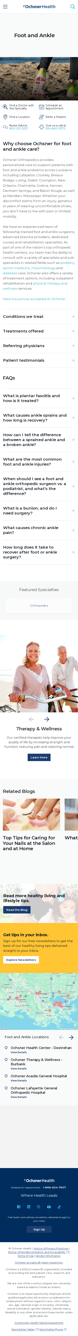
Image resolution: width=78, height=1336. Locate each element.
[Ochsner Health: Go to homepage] (39, 6)
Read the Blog (16, 910)
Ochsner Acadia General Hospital (39, 1076)
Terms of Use (26, 1255)
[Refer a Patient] (55, 116)
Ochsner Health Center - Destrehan (41, 1048)
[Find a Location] (19, 116)
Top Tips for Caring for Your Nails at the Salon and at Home (29, 843)
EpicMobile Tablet (23, 1329)
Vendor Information (48, 1255)
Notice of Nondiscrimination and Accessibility (37, 1252)
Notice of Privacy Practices (51, 1248)
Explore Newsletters (21, 960)
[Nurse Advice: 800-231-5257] (19, 127)
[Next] (46, 719)
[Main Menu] (5, 6)
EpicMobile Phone (51, 1329)
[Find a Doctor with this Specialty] (19, 107)
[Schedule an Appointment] (55, 107)
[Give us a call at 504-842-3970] (55, 127)
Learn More (39, 757)
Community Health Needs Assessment (39, 1322)
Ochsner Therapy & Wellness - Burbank (36, 1062)
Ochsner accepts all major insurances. (39, 1262)
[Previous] (31, 719)
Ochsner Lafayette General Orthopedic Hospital (34, 1090)
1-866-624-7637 (54, 1187)
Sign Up (42, 1229)
